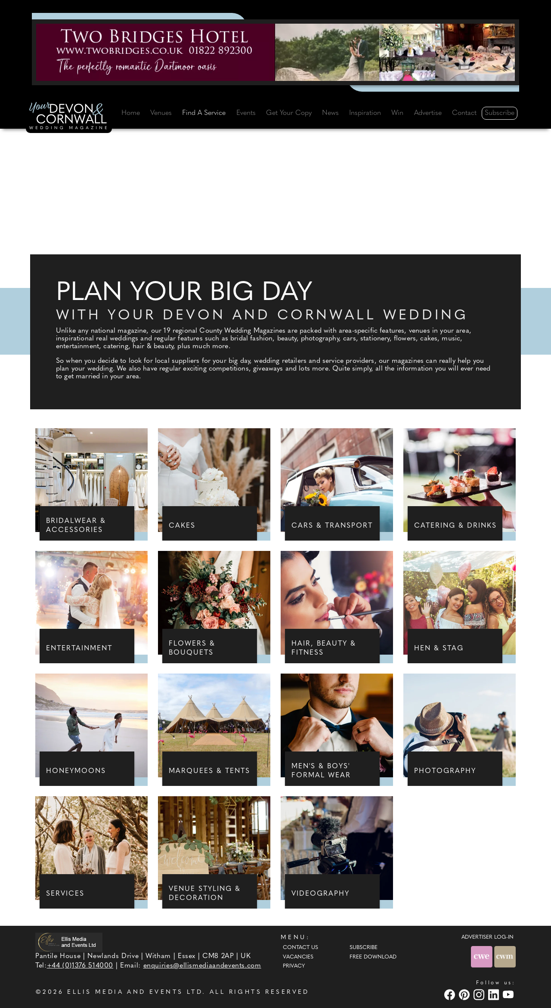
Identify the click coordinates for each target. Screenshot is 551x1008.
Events (246, 113)
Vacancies (298, 957)
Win (397, 113)
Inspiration (365, 113)
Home (130, 113)
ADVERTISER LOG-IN (487, 937)
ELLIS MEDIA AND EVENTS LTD (134, 992)
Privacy (294, 966)
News (330, 113)
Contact (464, 113)
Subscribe (499, 113)
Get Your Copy (289, 113)
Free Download (373, 957)
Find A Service (204, 113)
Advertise (428, 113)
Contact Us (300, 947)
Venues (161, 113)
